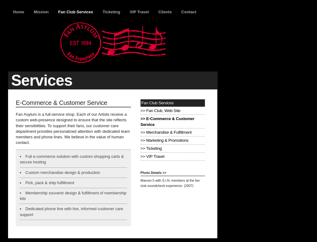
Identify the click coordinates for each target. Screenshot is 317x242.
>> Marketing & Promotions (165, 140)
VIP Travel (139, 12)
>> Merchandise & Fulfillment (166, 132)
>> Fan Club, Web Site (160, 110)
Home (18, 12)
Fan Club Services (75, 12)
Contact (188, 12)
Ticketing (111, 12)
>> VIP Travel (152, 156)
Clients (165, 12)
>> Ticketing (151, 148)
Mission (41, 12)
